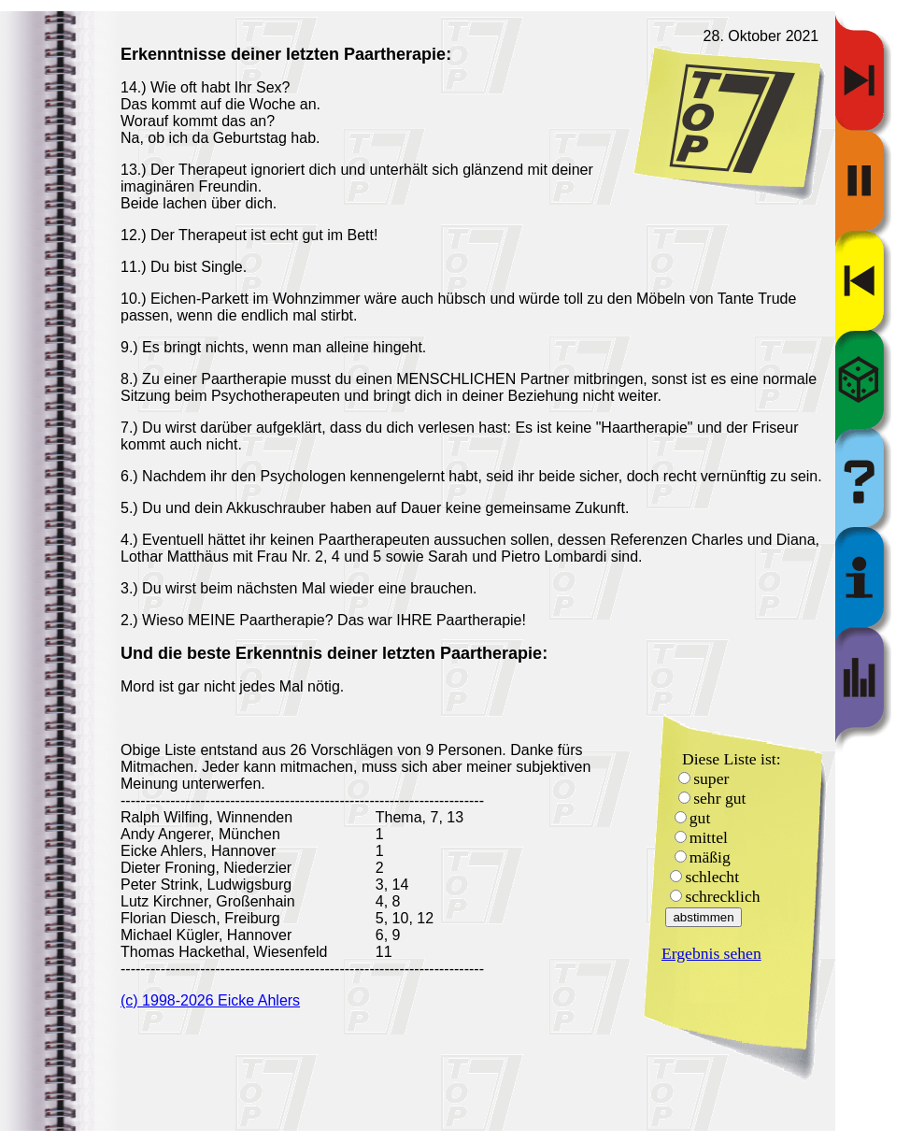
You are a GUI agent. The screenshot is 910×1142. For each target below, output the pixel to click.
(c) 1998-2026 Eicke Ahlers (210, 1000)
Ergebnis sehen (711, 953)
